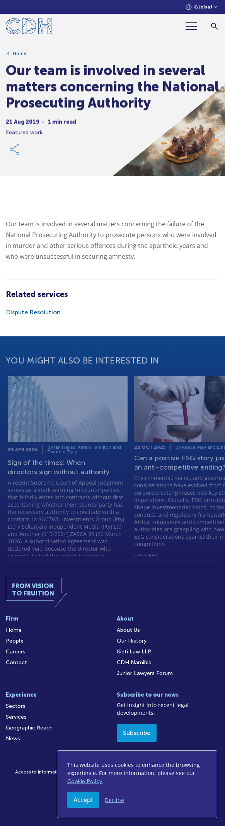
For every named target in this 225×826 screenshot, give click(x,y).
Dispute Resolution (33, 312)
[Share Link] (15, 152)
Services (16, 717)
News (13, 738)
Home (19, 56)
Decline (114, 800)
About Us (128, 630)
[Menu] (194, 26)
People (15, 641)
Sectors (16, 706)
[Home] (29, 27)
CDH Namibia (134, 662)
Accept (83, 799)
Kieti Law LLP (134, 651)
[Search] (214, 26)
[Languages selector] (201, 7)
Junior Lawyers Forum (145, 673)
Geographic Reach (29, 727)
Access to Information (39, 772)
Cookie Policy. (85, 781)
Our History (132, 641)
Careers (16, 651)
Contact (16, 662)
